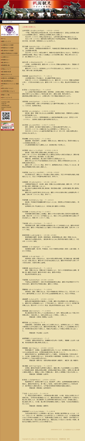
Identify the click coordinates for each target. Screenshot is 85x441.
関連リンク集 (6, 95)
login (2, 109)
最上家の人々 (6, 62)
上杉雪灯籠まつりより (8, 91)
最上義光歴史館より (7, 81)
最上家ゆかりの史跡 (7, 50)
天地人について (6, 69)
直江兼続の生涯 (6, 71)
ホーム (4, 38)
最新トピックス (6, 41)
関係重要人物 (6, 65)
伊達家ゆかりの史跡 (7, 48)
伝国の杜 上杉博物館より (9, 78)
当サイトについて (7, 97)
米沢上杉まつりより (7, 88)
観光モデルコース (7, 74)
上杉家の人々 (6, 57)
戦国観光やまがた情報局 (72, 429)
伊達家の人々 (6, 59)
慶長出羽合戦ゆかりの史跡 (9, 53)
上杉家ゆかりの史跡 (7, 45)
